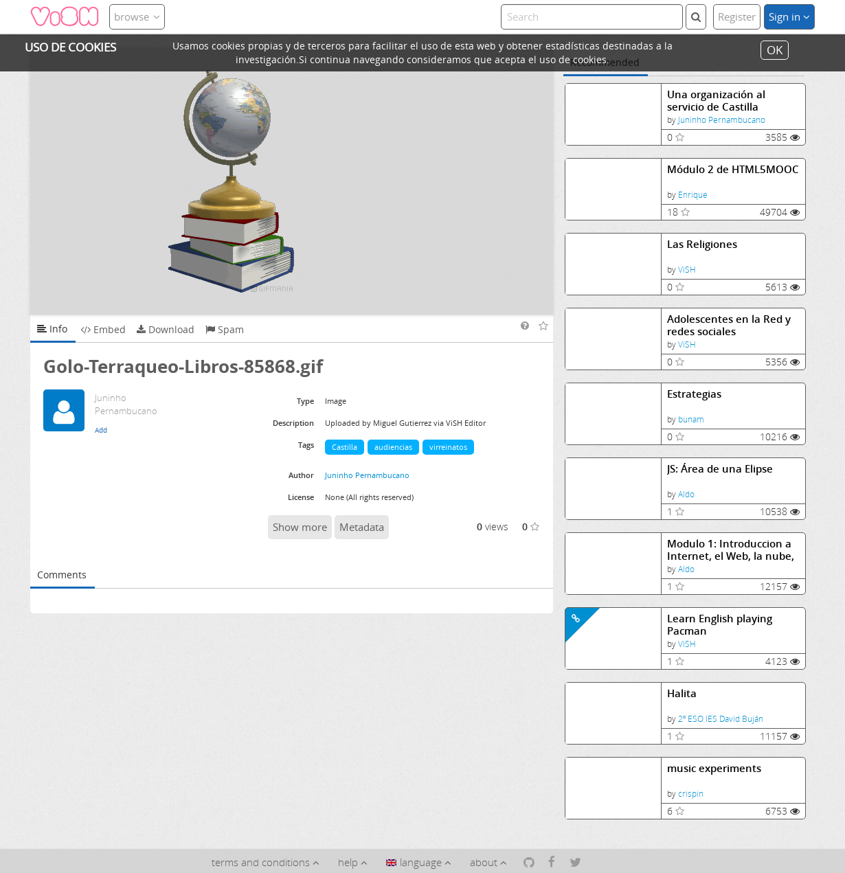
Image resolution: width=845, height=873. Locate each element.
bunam (691, 419)
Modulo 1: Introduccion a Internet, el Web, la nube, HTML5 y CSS (730, 550)
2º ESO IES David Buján (720, 719)
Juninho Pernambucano (721, 120)
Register (737, 16)
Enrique (693, 195)
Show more (300, 527)
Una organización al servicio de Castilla (716, 100)
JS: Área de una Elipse (720, 468)
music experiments (714, 768)
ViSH (687, 269)
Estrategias (694, 393)
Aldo (686, 494)
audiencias (393, 447)
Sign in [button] (789, 16)
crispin (690, 794)
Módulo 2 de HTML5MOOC (733, 169)
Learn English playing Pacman (719, 624)
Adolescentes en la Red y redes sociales (729, 325)
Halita (682, 693)
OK (774, 50)
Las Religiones (702, 244)
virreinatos (448, 447)
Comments (62, 574)
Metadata (361, 527)
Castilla (344, 447)
